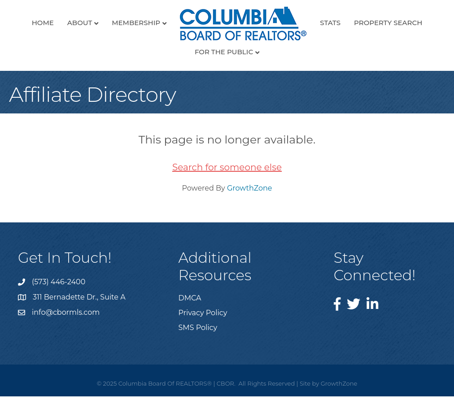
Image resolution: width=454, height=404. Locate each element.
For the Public (224, 52)
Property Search (388, 22)
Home (43, 22)
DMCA (190, 298)
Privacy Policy (203, 312)
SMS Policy (198, 327)
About (79, 22)
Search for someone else (227, 167)
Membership (136, 22)
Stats (330, 22)
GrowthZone (249, 188)
